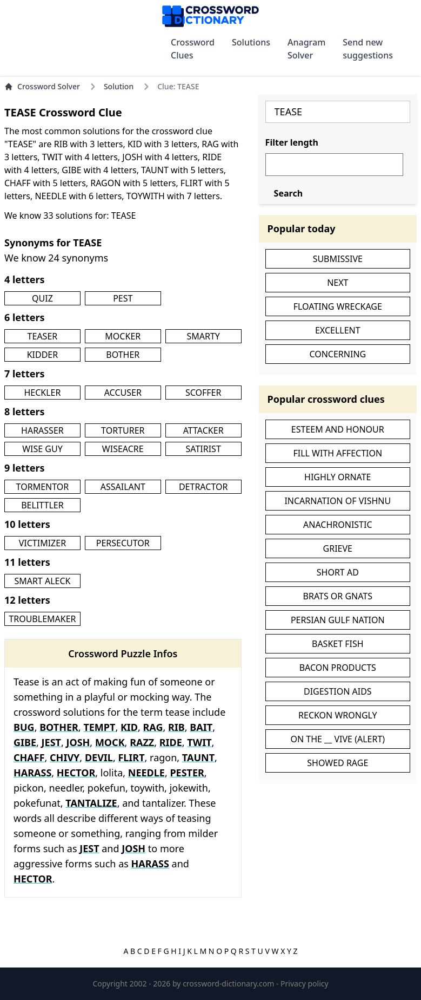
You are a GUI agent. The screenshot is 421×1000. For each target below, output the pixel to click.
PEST (122, 298)
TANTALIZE (91, 802)
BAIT (201, 727)
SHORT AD (338, 572)
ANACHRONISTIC (337, 525)
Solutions (251, 42)
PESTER (187, 772)
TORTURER (122, 430)
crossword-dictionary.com (229, 983)
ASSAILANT (123, 487)
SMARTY (202, 336)
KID (129, 727)
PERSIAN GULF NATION (338, 620)
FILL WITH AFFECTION (337, 453)
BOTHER (122, 355)
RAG (153, 727)
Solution (118, 86)
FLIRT (131, 757)
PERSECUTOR (123, 543)
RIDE (170, 742)
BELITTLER (42, 505)
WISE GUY (42, 449)
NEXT (337, 283)
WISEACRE (123, 449)
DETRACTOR (203, 487)
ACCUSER (123, 392)
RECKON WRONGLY (337, 715)
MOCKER (123, 336)
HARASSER (42, 430)
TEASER (43, 336)
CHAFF (29, 757)
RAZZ (142, 742)
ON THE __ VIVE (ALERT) (337, 739)
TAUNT (198, 757)
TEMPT (99, 727)
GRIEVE (337, 548)
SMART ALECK (42, 581)
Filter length (291, 142)
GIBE (25, 742)
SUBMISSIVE (338, 259)
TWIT (199, 742)
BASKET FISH (338, 644)
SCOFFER (203, 392)
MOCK (110, 742)
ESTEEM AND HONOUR (337, 429)
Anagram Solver (306, 48)
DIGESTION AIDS (338, 691)
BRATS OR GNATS (338, 596)
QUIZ (42, 298)
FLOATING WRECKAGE (337, 306)
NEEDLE (146, 772)
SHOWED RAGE (337, 763)
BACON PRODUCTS (337, 668)
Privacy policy (304, 983)
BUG (24, 727)
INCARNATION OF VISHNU (337, 501)
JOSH (78, 742)
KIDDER (42, 355)
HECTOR (76, 772)
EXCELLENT (337, 330)
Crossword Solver (42, 86)
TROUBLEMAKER (42, 619)
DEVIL (99, 757)
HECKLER (42, 392)
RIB (176, 727)
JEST (51, 742)
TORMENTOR (42, 487)
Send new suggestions (368, 48)
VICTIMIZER (42, 543)
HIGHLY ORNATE (337, 477)
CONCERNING (337, 354)
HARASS (32, 772)
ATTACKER (203, 430)
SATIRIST (203, 449)
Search (288, 193)
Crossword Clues (193, 48)
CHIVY (64, 757)
